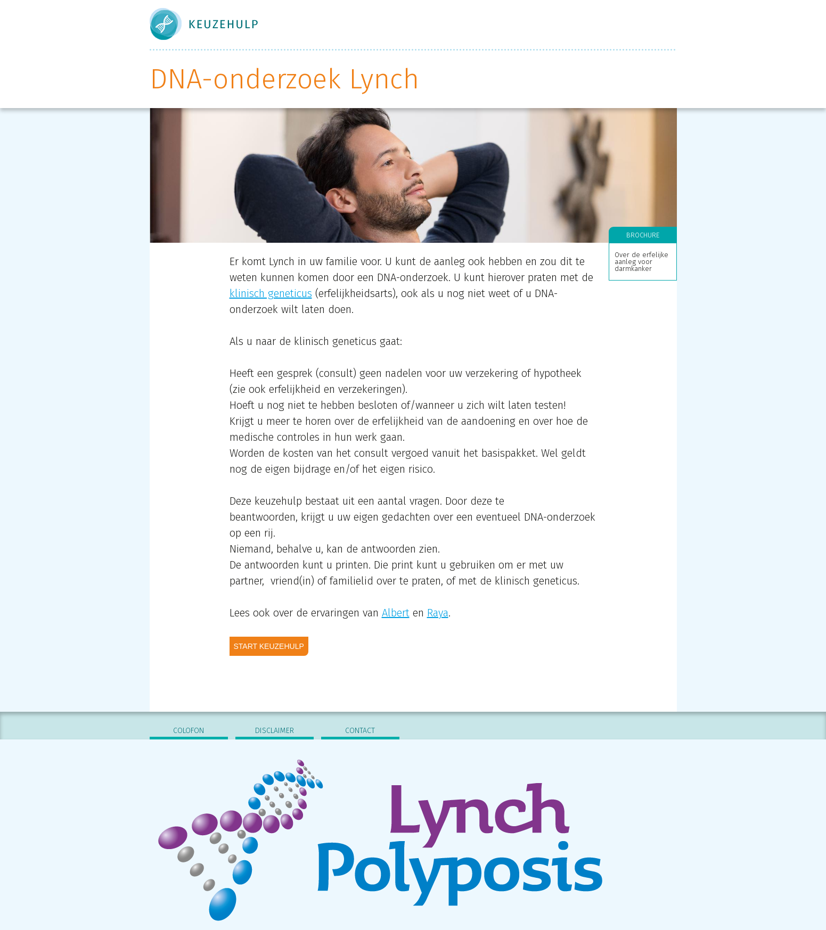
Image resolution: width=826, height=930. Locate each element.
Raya (437, 612)
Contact (360, 730)
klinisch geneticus (271, 293)
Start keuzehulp (269, 646)
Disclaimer (274, 730)
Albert (396, 612)
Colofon (188, 730)
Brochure (642, 235)
